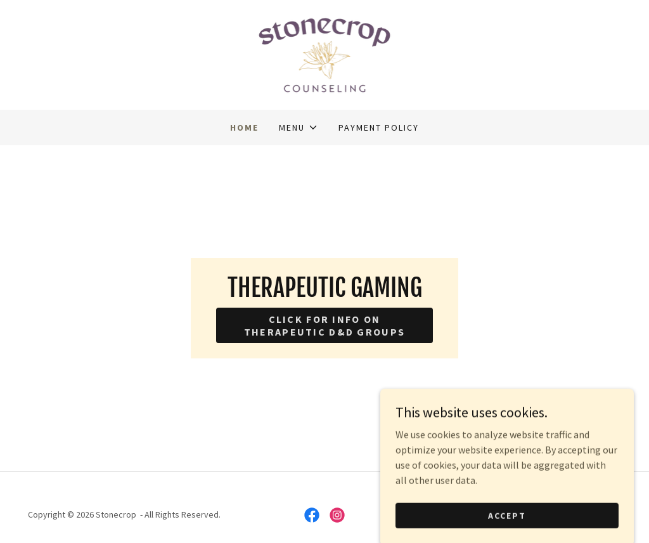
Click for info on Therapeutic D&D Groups (324, 325)
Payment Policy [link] (378, 127)
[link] (325, 53)
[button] (298, 127)
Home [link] (244, 127)
